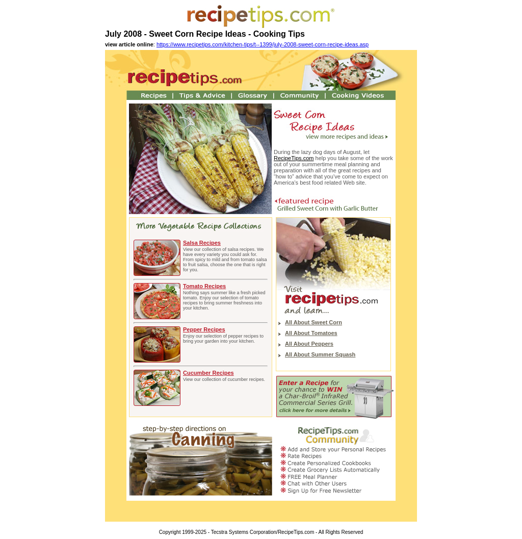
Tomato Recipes (204, 286)
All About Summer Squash (320, 354)
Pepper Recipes (204, 329)
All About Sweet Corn (313, 322)
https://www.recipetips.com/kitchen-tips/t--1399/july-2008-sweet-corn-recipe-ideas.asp (262, 44)
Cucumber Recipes (208, 373)
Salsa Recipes (202, 243)
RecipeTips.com (294, 158)
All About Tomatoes (311, 333)
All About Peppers (309, 344)
